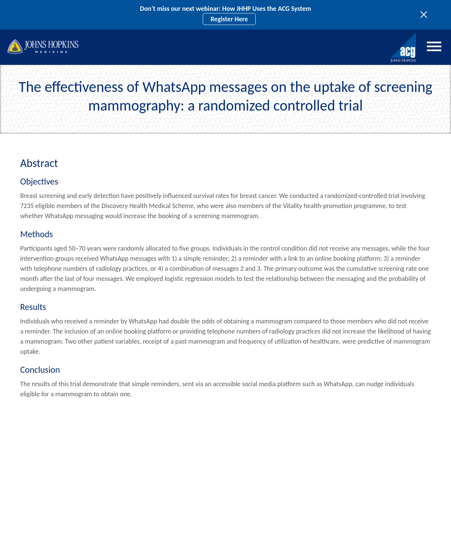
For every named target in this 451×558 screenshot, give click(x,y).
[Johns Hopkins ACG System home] (403, 48)
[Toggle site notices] (425, 15)
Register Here (229, 19)
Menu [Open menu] (434, 46)
